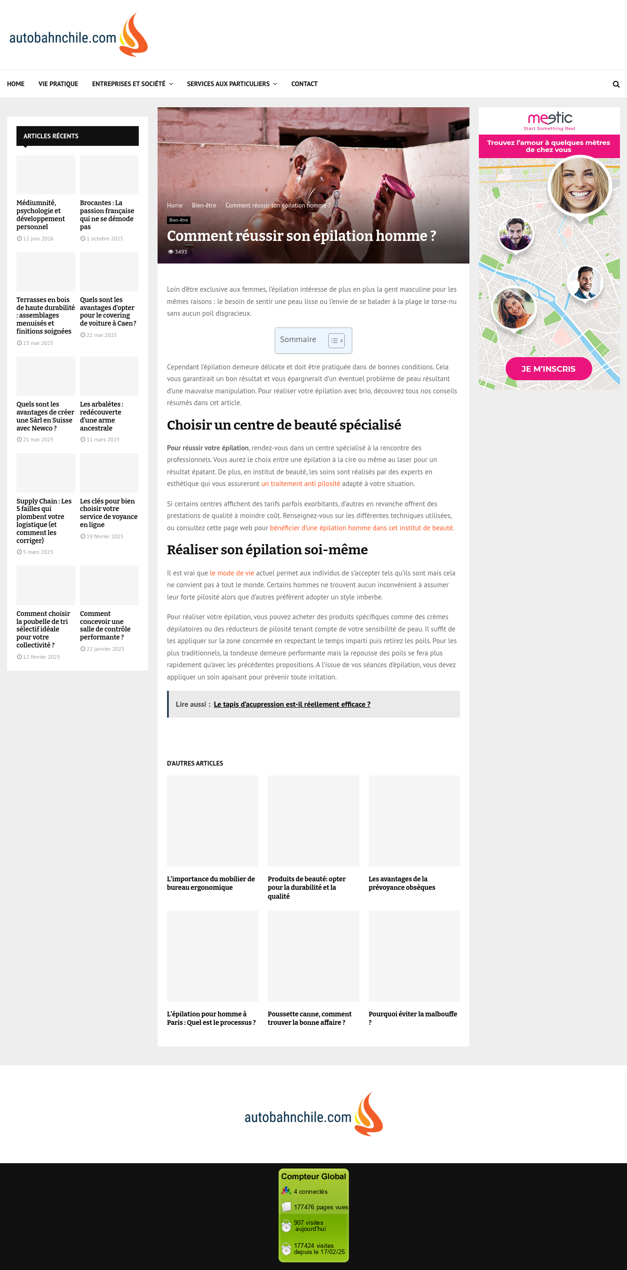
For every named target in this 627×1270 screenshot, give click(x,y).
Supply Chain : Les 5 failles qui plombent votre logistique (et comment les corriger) (43, 521)
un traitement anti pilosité (301, 483)
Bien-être (178, 220)
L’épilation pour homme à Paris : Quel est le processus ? (211, 1018)
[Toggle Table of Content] (331, 341)
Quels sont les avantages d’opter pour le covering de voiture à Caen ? (108, 311)
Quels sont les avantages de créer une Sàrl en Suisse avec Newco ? (45, 416)
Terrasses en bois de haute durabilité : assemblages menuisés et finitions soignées (45, 315)
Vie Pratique (58, 84)
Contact (304, 84)
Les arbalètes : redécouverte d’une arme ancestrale (101, 416)
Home (15, 84)
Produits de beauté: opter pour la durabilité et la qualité (307, 887)
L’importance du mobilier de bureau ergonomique (211, 883)
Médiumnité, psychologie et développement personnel (40, 215)
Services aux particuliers (228, 84)
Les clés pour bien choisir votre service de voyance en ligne (109, 513)
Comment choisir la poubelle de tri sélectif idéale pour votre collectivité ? (43, 629)
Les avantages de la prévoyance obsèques (402, 883)
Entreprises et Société (129, 84)
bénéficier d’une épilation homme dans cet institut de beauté (361, 527)
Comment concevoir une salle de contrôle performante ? (105, 625)
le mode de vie (232, 572)
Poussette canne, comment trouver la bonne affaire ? (309, 1018)
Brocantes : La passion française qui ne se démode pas (107, 215)
